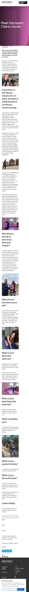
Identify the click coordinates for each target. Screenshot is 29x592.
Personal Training (19, 568)
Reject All (13, 589)
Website (4, 530)
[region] (13, 585)
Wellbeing (17, 571)
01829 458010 (4, 572)
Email (3, 525)
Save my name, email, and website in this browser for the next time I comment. (9, 537)
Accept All (21, 589)
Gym (16, 566)
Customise (5, 589)
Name (4, 519)
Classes (17, 570)
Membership (4, 577)
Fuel (16, 573)
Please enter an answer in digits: (10, 543)
